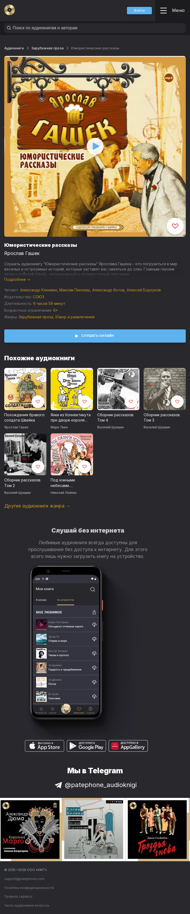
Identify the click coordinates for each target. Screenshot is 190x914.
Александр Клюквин (38, 290)
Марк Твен (59, 427)
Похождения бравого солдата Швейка (24, 418)
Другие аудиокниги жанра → (37, 506)
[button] (139, 10)
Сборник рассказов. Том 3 (162, 418)
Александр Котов (108, 290)
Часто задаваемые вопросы (26, 905)
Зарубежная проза (47, 48)
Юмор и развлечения (75, 317)
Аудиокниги (14, 48)
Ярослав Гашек (21, 253)
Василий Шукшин (110, 427)
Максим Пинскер (74, 290)
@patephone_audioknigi (95, 785)
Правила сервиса (18, 896)
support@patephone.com (24, 879)
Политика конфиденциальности (29, 888)
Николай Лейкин (64, 493)
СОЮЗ (38, 297)
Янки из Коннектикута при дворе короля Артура (71, 418)
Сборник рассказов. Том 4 (115, 418)
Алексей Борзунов (144, 290)
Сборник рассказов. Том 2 (22, 483)
